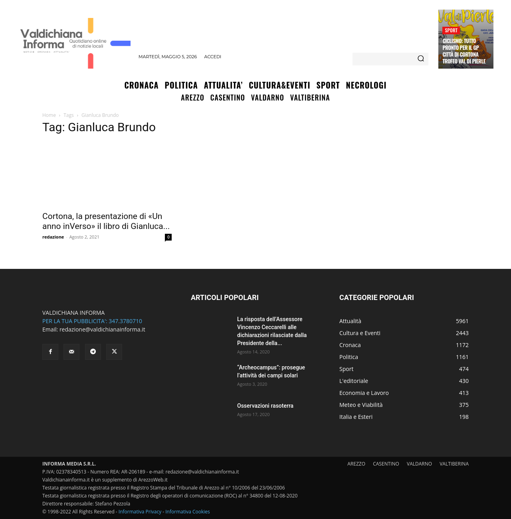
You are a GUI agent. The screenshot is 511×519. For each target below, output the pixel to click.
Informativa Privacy (140, 511)
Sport (451, 30)
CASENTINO (386, 463)
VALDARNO (419, 463)
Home (49, 115)
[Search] (420, 59)
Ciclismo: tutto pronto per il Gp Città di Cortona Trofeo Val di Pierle (463, 51)
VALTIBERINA (454, 463)
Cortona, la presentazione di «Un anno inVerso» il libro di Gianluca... (106, 221)
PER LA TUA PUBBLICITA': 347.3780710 (92, 321)
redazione (53, 237)
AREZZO (356, 463)
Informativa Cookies (187, 511)
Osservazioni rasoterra (265, 406)
